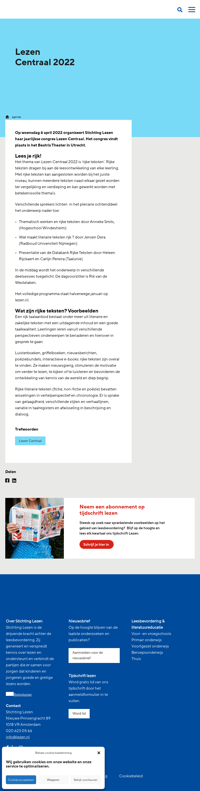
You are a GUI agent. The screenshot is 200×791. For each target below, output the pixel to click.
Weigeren (53, 780)
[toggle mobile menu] (191, 11)
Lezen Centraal (30, 441)
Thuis (136, 658)
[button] (99, 753)
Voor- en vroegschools (151, 633)
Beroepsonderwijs (147, 652)
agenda (16, 117)
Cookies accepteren (21, 780)
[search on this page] (179, 10)
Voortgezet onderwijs (150, 646)
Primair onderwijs (146, 640)
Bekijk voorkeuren (85, 780)
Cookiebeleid (131, 776)
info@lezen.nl (18, 737)
